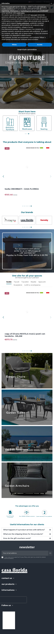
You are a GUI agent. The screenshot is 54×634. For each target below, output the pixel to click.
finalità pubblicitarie (23, 23)
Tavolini (25, 282)
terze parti (34, 15)
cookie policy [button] (20, 13)
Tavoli (16, 282)
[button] (51, 3)
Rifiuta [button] (14, 44)
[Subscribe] (50, 553)
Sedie (9, 282)
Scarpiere (18, 285)
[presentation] (13, 600)
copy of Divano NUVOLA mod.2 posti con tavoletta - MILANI (26, 335)
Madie (33, 282)
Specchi (42, 282)
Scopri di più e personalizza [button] (27, 49)
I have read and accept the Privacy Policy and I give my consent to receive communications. (25, 557)
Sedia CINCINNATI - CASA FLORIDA (23, 189)
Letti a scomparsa (32, 285)
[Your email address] (25, 553)
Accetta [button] (39, 44)
